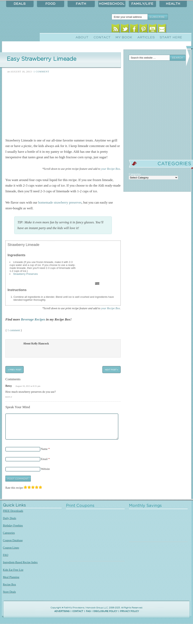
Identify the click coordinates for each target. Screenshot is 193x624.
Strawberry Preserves (25, 273)
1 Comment (41, 71)
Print (97, 283)
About (82, 37)
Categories (9, 532)
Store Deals (9, 591)
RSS (115, 29)
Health (173, 4)
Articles (146, 37)
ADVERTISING (62, 611)
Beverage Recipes (33, 319)
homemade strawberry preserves (60, 202)
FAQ (5, 555)
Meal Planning (11, 577)
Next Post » (111, 370)
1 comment (14, 330)
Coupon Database (13, 540)
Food (50, 4)
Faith (81, 4)
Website (45, 468)
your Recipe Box (110, 168)
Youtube (152, 29)
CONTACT (77, 611)
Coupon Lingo (11, 547)
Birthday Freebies (13, 525)
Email (162, 29)
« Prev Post (14, 370)
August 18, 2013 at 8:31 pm (27, 386)
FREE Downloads (13, 510)
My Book (124, 37)
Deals (20, 4)
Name (44, 448)
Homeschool (112, 4)
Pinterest (143, 29)
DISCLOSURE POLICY (105, 611)
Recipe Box (9, 584)
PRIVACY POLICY (129, 611)
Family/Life (142, 4)
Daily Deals (9, 518)
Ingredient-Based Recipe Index (20, 562)
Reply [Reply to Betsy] (8, 397)
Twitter (125, 29)
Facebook (134, 29)
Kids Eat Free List (13, 569)
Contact (102, 37)
